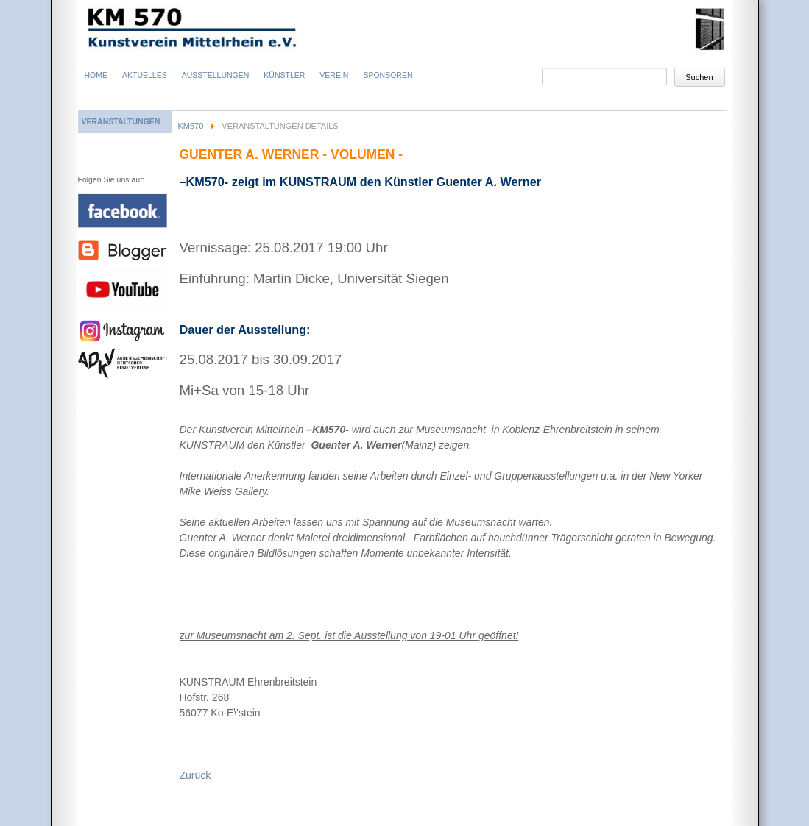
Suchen (699, 77)
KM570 (191, 125)
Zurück (195, 775)
